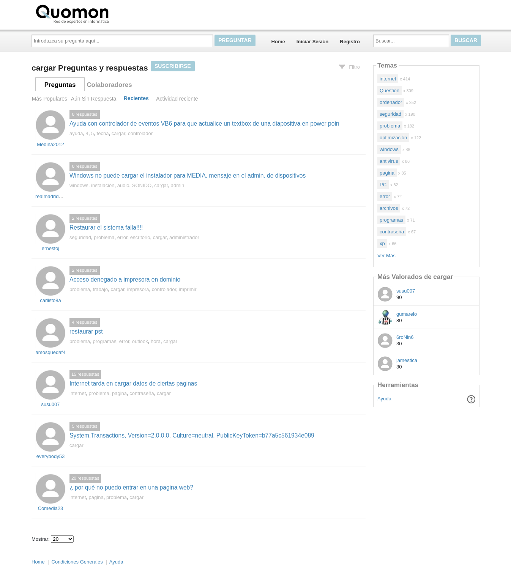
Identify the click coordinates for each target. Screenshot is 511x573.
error (122, 237)
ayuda (76, 133)
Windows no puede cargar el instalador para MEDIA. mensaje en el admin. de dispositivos (187, 175)
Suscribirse (173, 66)
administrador (184, 237)
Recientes (136, 99)
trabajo (100, 289)
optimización (393, 137)
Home (278, 41)
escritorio (140, 237)
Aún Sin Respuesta (94, 99)
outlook (140, 341)
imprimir (187, 289)
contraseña (141, 393)
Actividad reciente (177, 99)
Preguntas (60, 84)
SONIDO (141, 185)
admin (177, 185)
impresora (138, 289)
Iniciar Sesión (313, 41)
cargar (118, 133)
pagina (119, 393)
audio (123, 185)
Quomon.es (96, 13)
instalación (102, 185)
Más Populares (49, 99)
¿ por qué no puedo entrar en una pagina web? (131, 487)
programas (104, 341)
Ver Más (386, 255)
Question (389, 90)
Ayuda (384, 398)
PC (383, 184)
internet (77, 393)
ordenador (391, 102)
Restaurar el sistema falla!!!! (106, 227)
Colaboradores (109, 84)
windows (78, 185)
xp (382, 243)
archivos (389, 208)
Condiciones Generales (77, 562)
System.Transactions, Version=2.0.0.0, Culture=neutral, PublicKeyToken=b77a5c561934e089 (191, 435)
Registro (350, 41)
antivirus (389, 161)
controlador (140, 133)
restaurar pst (86, 331)
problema (104, 237)
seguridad (80, 237)
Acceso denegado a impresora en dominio (124, 279)
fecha (103, 133)
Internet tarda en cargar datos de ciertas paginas (133, 383)
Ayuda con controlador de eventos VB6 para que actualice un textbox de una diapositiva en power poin (204, 123)
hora (156, 341)
